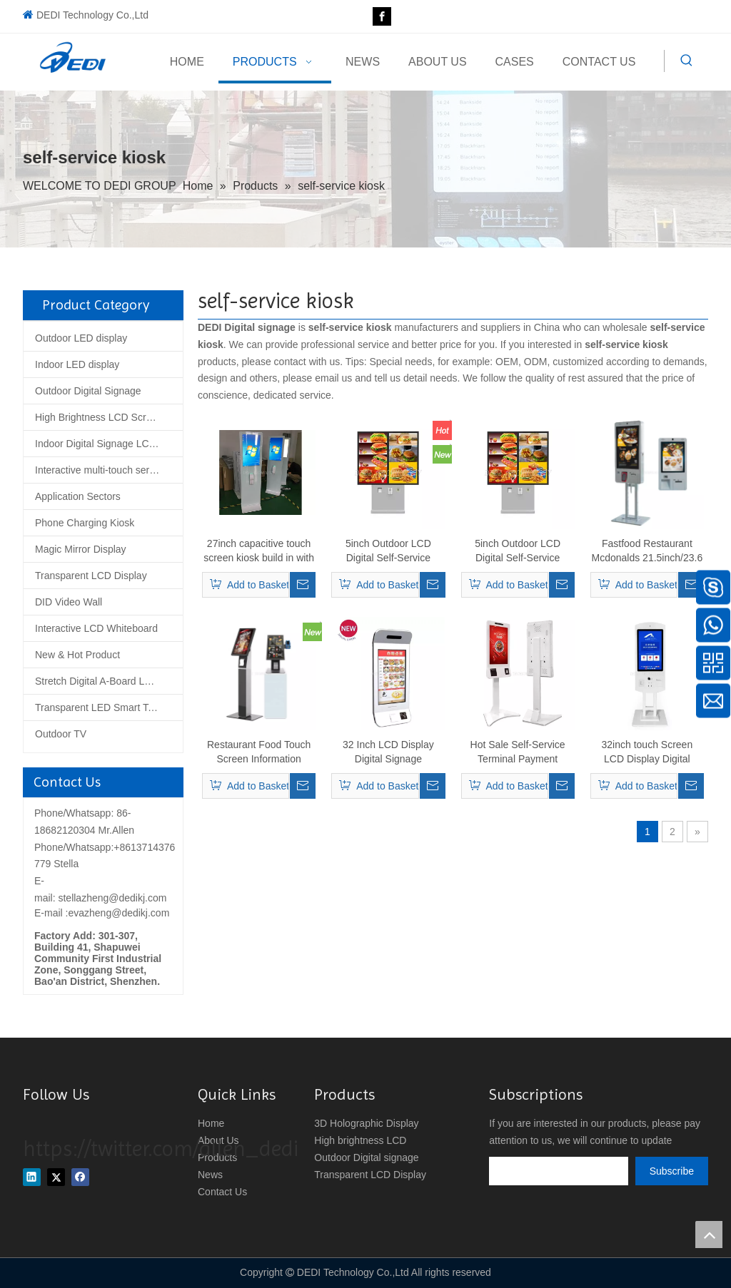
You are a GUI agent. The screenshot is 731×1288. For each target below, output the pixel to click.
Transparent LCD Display (91, 575)
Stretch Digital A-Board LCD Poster (109, 681)
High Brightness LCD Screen (99, 417)
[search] (558, 1171)
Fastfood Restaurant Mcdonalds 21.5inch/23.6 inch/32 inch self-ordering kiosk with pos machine (646, 551)
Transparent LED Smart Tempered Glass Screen (109, 707)
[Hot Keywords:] (686, 60)
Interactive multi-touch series (98, 470)
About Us (218, 1140)
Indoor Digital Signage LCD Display (109, 443)
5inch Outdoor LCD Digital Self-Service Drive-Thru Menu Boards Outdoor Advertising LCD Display (388, 551)
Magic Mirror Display (80, 549)
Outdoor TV (60, 734)
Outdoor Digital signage (366, 1157)
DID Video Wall (68, 602)
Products (217, 1157)
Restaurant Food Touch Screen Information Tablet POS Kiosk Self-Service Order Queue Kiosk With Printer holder (259, 752)
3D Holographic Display (366, 1123)
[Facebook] (382, 16)
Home (211, 1123)
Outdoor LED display (81, 338)
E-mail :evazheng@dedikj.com (101, 913)
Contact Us (222, 1191)
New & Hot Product (77, 654)
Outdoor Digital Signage (88, 391)
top (708, 1234)
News (210, 1174)
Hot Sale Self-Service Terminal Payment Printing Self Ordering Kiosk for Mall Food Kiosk (517, 752)
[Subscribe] (671, 1171)
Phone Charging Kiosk (84, 522)
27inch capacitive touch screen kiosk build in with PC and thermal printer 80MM (258, 551)
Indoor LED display (77, 364)
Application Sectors (78, 496)
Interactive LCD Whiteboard (96, 628)
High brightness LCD (360, 1140)
